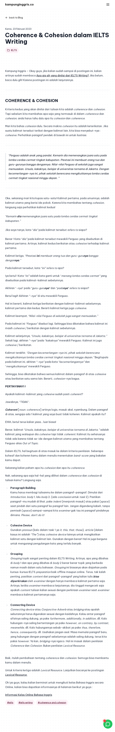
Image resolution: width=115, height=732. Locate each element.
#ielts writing (25, 702)
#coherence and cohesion (52, 702)
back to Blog (14, 17)
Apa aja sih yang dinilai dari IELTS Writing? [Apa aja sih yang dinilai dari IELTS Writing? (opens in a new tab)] (62, 75)
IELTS (12, 50)
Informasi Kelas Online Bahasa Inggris (28, 694)
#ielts (10, 702)
